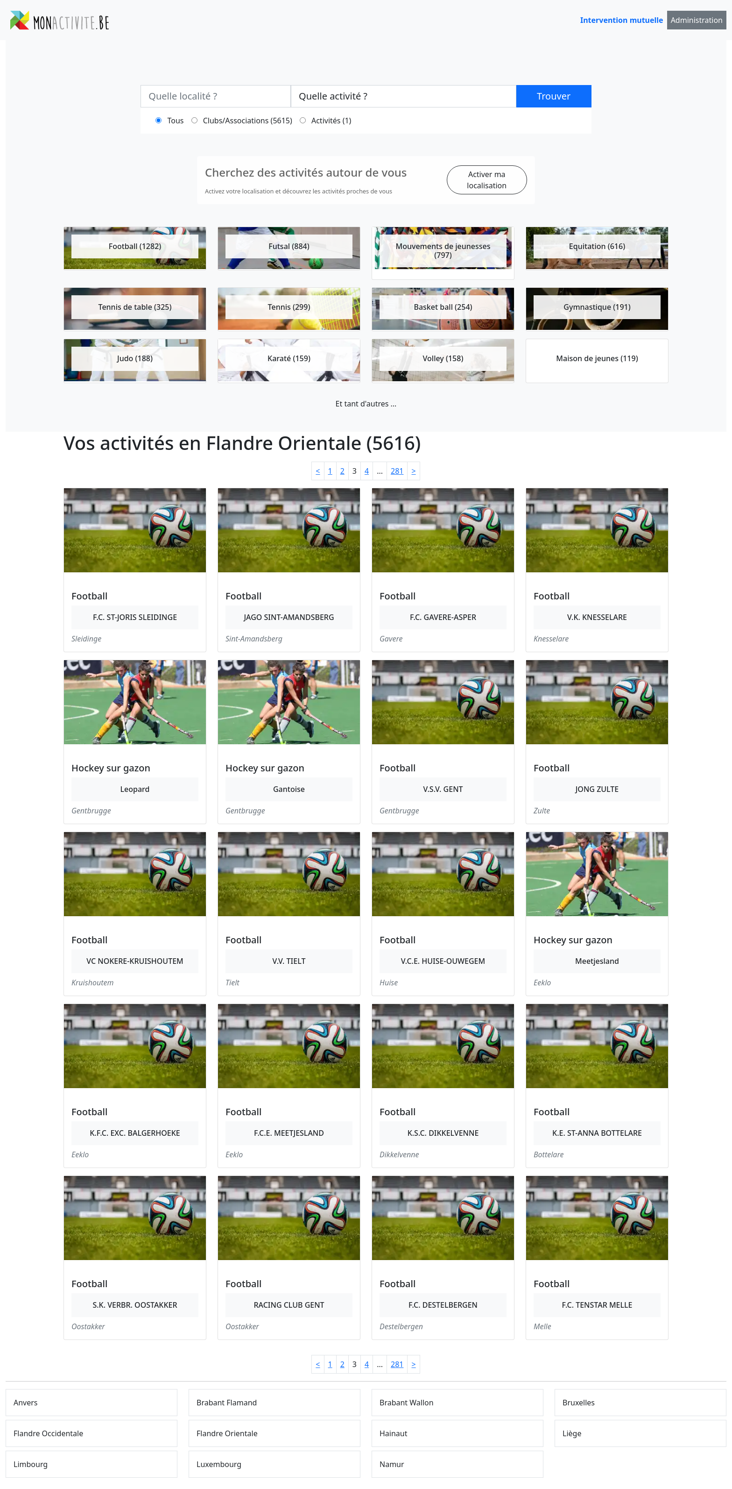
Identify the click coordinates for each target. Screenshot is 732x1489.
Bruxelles (579, 1402)
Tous (176, 120)
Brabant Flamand (227, 1402)
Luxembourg (219, 1464)
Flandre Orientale (227, 1433)
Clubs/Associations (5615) (247, 120)
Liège (572, 1433)
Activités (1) (331, 120)
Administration (697, 20)
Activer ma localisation (487, 180)
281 (397, 471)
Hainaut (394, 1433)
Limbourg (31, 1464)
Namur (392, 1464)
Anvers (26, 1402)
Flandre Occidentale (48, 1433)
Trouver (553, 96)
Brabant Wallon (407, 1402)
